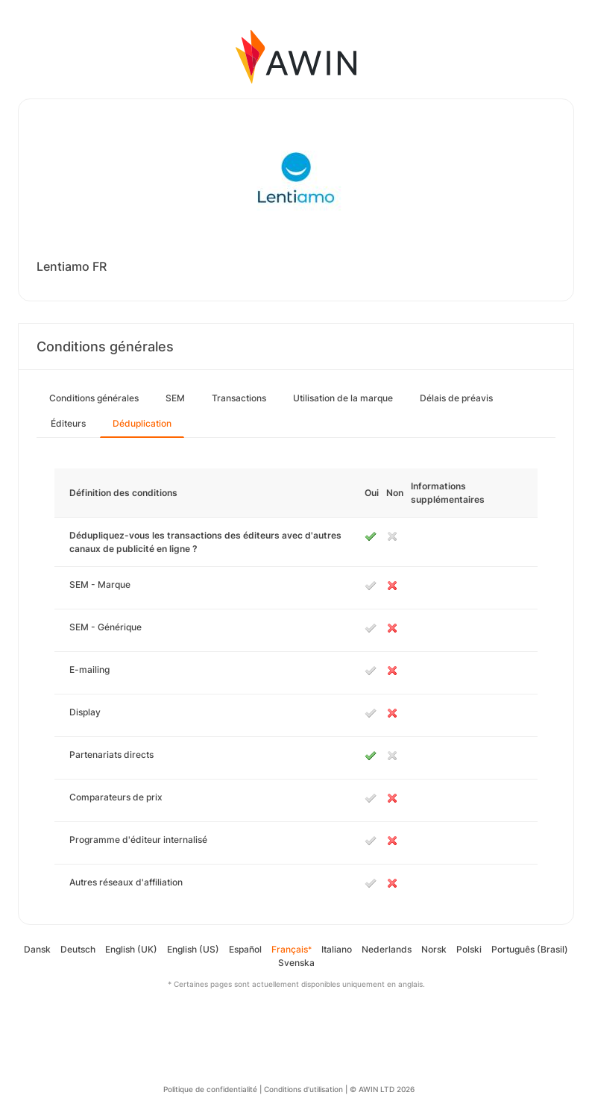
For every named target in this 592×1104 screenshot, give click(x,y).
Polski (469, 949)
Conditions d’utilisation (303, 1089)
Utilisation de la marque (343, 398)
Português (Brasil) (529, 949)
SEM (175, 398)
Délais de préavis (456, 398)
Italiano (336, 949)
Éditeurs (68, 423)
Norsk (434, 949)
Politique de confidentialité (210, 1089)
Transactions (239, 398)
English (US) (193, 949)
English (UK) (131, 949)
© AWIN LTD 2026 (382, 1089)
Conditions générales (94, 398)
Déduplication (142, 423)
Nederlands (387, 949)
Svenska (296, 962)
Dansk (37, 949)
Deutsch (77, 949)
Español (245, 949)
